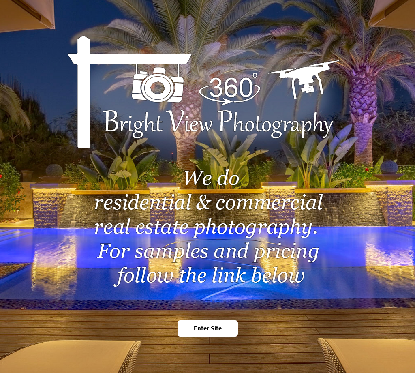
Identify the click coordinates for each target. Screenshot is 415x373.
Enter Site (208, 328)
